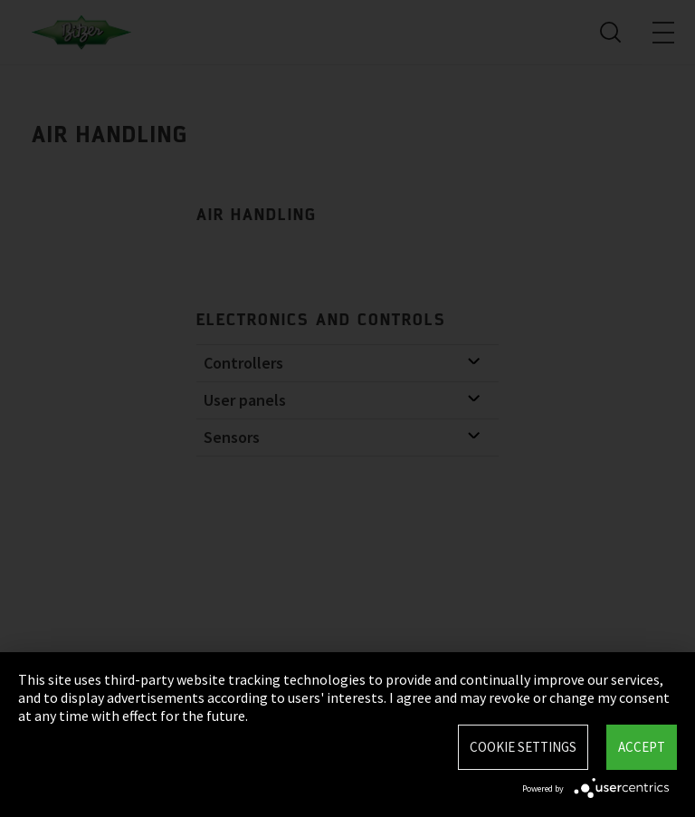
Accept (641, 746)
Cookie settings (523, 746)
